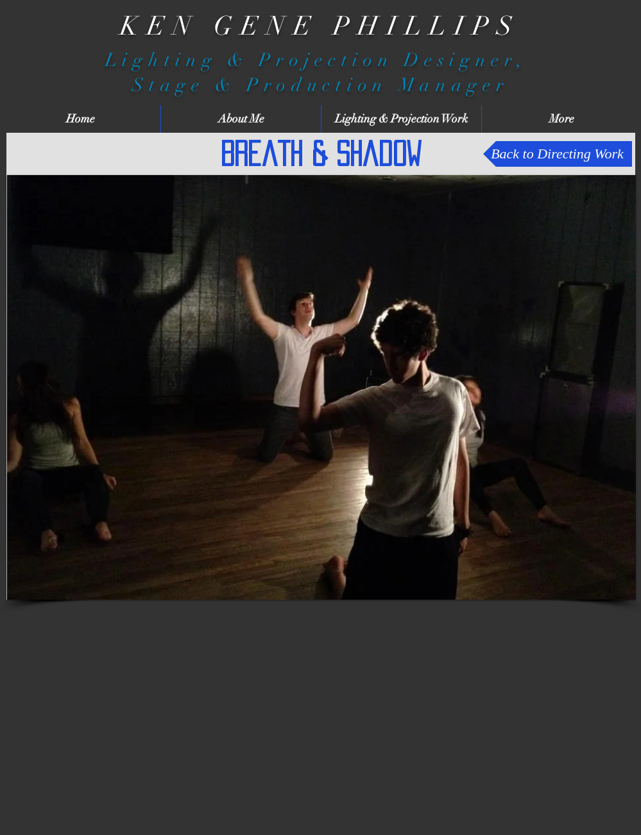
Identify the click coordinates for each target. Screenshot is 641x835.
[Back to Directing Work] (557, 154)
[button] (321, 387)
